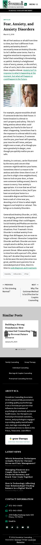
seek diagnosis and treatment (23, 268)
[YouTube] (22, 527)
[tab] (16, 349)
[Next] (35, 334)
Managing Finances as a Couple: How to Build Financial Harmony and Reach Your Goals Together (19, 473)
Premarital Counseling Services (20, 379)
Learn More (26, 431)
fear (26, 274)
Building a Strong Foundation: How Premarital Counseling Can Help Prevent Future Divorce (20, 331)
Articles (6, 20)
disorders (17, 274)
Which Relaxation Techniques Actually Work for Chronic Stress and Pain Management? (20, 460)
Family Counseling (12, 362)
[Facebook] (7, 527)
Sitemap (18, 540)
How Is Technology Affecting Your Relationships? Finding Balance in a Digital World (20, 485)
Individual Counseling (21, 368)
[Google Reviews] (17, 527)
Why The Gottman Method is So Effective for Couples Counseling (30, 292)
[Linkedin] (28, 527)
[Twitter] (12, 527)
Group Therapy (30, 362)
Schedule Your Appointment (20, 11)
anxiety (7, 274)
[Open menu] (33, 4)
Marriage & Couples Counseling (20, 373)
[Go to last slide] (6, 334)
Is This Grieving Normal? (11, 288)
